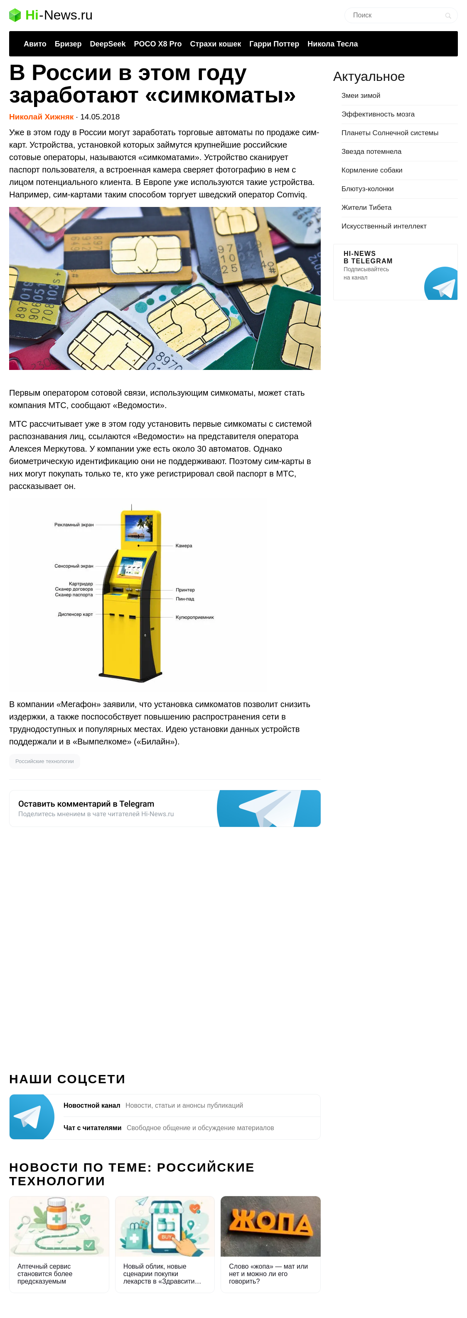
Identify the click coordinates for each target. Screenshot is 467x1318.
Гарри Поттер (274, 44)
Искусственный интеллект (384, 226)
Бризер (68, 44)
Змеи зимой (361, 96)
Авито (35, 44)
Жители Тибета (366, 208)
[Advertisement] (165, 945)
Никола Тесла (332, 44)
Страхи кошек (215, 44)
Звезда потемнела (371, 152)
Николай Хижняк (41, 116)
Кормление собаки (372, 170)
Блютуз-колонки (368, 189)
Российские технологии (44, 761)
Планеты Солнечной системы (390, 133)
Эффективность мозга (378, 114)
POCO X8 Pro (158, 44)
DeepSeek (107, 44)
